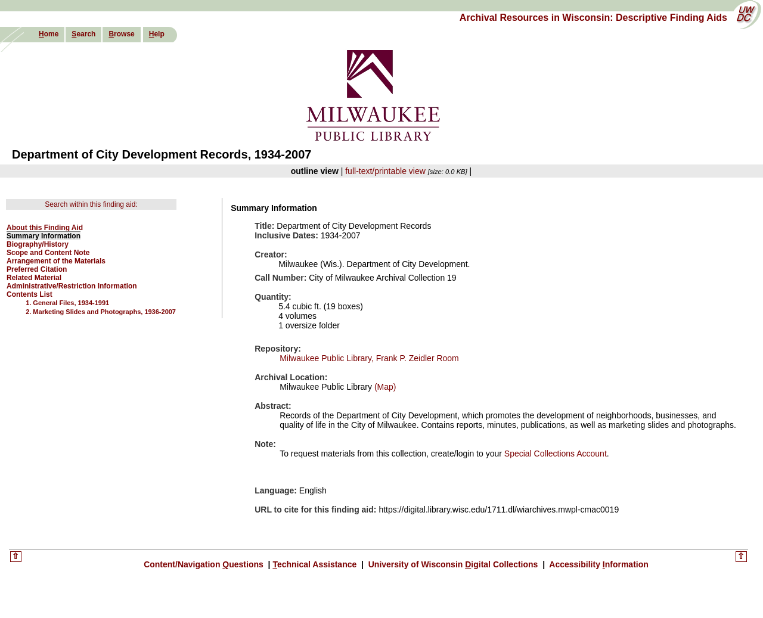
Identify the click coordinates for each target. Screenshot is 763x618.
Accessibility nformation (598, 564)
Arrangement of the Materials (56, 261)
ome (48, 34)
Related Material (34, 278)
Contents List (29, 294)
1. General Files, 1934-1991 (67, 302)
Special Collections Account (555, 453)
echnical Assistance (315, 564)
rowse (121, 34)
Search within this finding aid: (91, 204)
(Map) (384, 387)
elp (157, 34)
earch (83, 34)
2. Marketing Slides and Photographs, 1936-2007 (101, 311)
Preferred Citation (37, 269)
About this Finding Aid (45, 227)
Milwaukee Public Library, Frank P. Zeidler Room (369, 358)
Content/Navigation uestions (205, 564)
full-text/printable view (385, 171)
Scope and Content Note (48, 253)
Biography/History (38, 244)
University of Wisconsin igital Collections (453, 564)
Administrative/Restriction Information (72, 286)
